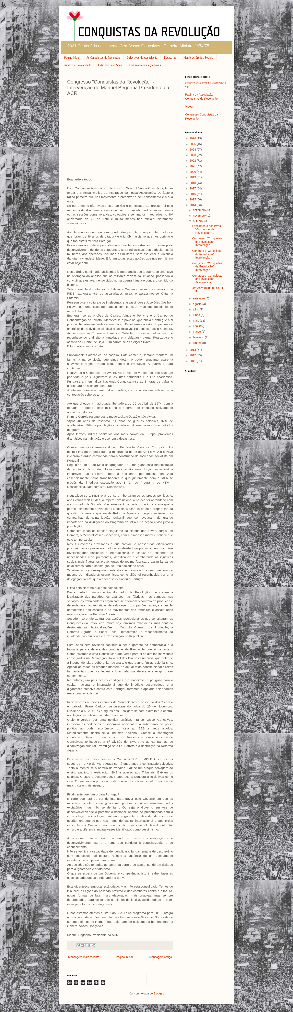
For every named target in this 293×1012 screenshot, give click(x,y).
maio (196, 320)
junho (197, 315)
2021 (193, 166)
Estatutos (170, 57)
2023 (193, 155)
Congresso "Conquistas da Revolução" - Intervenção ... (207, 242)
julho (196, 309)
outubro (198, 221)
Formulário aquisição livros (145, 65)
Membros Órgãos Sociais (198, 57)
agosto (197, 304)
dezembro (199, 210)
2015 (193, 199)
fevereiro (199, 337)
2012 (193, 355)
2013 (193, 349)
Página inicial (72, 57)
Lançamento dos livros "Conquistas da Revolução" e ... (206, 229)
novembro (199, 215)
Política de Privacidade (78, 65)
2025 (193, 144)
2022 (193, 160)
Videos (189, 106)
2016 (193, 194)
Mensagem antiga (160, 957)
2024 (193, 149)
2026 (193, 138)
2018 (193, 183)
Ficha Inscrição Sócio (110, 65)
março (197, 331)
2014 (193, 205)
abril (196, 326)
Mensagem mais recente (83, 957)
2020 (193, 171)
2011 (193, 361)
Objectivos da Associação (142, 57)
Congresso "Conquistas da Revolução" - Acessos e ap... (207, 279)
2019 (193, 177)
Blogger (158, 993)
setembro (199, 298)
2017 (193, 188)
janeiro (197, 342)
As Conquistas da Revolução (103, 57)
